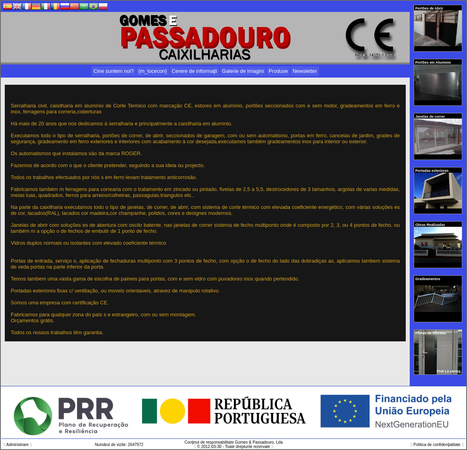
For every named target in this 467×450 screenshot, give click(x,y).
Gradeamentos (428, 279)
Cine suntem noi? (113, 71)
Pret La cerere (449, 371)
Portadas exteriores (432, 171)
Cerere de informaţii (194, 71)
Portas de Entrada (431, 333)
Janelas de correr (430, 117)
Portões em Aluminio (433, 62)
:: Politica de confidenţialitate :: (437, 444)
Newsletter (305, 71)
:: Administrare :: (17, 444)
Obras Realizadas (430, 225)
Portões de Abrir (429, 8)
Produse (278, 71)
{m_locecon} (152, 71)
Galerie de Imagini (243, 71)
